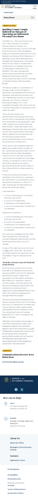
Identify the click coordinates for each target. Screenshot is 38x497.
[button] (32, 17)
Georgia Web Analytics (16, 493)
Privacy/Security (14, 479)
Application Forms (17, 460)
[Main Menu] (34, 7)
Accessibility (13, 475)
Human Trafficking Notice (17, 489)
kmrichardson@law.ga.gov (13, 362)
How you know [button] (6, 3)
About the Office (17, 443)
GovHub (11, 485)
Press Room (8, 12)
